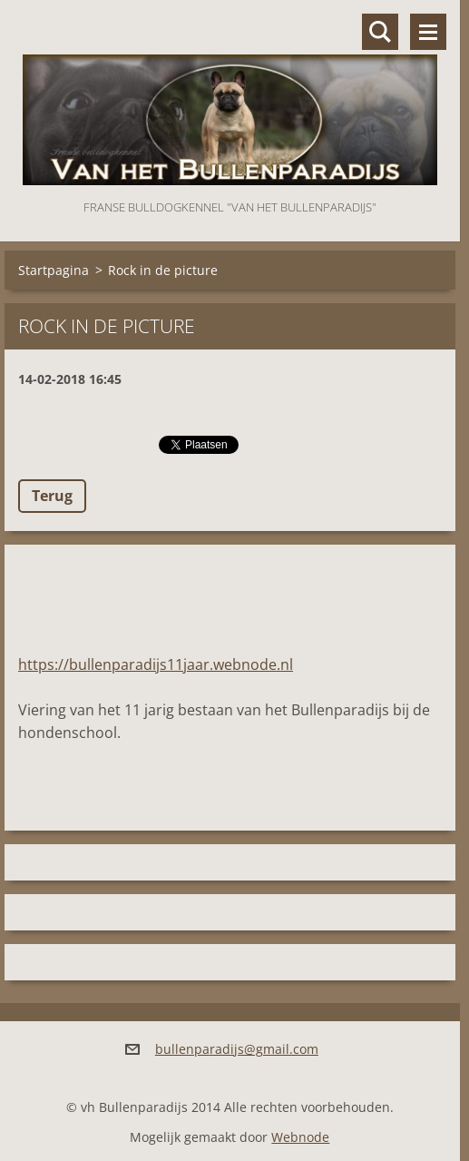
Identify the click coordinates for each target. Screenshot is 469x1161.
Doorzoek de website (380, 32)
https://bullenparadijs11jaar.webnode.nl (155, 664)
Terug (52, 496)
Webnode (300, 1137)
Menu (428, 32)
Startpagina (53, 270)
